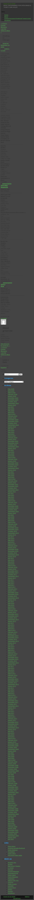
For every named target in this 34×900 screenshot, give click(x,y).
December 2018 (13, 549)
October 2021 (12, 488)
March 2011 (11, 717)
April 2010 (11, 736)
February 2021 (12, 502)
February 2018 (12, 567)
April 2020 (11, 520)
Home (6, 15)
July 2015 (11, 623)
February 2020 (12, 524)
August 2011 (12, 708)
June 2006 (11, 819)
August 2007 (12, 794)
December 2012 (13, 679)
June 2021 (11, 495)
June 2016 (11, 603)
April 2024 (11, 434)
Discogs (10, 870)
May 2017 (11, 583)
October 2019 (12, 531)
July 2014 (11, 645)
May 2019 (11, 540)
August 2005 (12, 837)
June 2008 (11, 776)
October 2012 (12, 682)
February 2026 (12, 394)
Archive (10, 864)
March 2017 (11, 587)
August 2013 (12, 664)
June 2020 (11, 517)
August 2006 (12, 816)
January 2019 (12, 547)
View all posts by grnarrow (5, 344)
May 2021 (11, 497)
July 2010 (11, 731)
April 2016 (11, 607)
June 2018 (11, 560)
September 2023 (13, 446)
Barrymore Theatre (14, 866)
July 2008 (11, 774)
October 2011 (12, 704)
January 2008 (12, 785)
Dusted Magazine (13, 871)
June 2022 (11, 473)
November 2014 (13, 637)
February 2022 (12, 481)
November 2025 (13, 400)
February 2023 (12, 459)
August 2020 (12, 513)
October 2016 (12, 596)
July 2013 (11, 666)
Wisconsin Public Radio (15, 855)
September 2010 (13, 727)
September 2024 (13, 425)
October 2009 (12, 747)
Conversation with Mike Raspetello (6, 185)
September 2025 (13, 403)
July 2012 (11, 688)
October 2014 (12, 639)
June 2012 (11, 690)
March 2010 (11, 738)
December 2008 (13, 765)
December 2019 (13, 527)
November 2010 (13, 724)
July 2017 (11, 580)
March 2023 (11, 457)
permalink (4, 318)
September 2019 (13, 533)
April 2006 (11, 823)
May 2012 (11, 691)
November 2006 (13, 810)
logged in (3, 367)
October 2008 (12, 769)
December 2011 (13, 700)
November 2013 (13, 659)
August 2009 (12, 751)
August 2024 (12, 427)
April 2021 (11, 499)
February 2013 (12, 675)
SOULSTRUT (12, 888)
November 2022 (13, 464)
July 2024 (11, 428)
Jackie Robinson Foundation (13, 851)
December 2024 (13, 419)
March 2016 (11, 609)
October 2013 (12, 661)
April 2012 (11, 693)
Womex (10, 891)
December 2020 (13, 506)
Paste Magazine (13, 877)
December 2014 (13, 636)
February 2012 (12, 697)
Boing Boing (11, 846)
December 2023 (13, 441)
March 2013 (11, 673)
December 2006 (13, 808)
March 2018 (11, 565)
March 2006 (11, 825)
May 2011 (11, 713)
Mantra (27, 896)
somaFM (10, 886)
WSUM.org (11, 893)
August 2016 (12, 600)
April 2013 (11, 672)
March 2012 (11, 695)
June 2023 (11, 452)
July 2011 (11, 709)
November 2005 (13, 832)
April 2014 (11, 650)
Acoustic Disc (12, 862)
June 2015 (11, 625)
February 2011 (12, 718)
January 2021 (12, 504)
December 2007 (13, 787)
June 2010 (11, 733)
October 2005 (12, 834)
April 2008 (11, 780)
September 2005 (13, 836)
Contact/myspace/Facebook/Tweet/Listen (17, 18)
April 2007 (11, 801)
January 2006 (12, 828)
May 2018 (11, 562)
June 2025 (11, 409)
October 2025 (12, 401)
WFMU (10, 889)
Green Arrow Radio (9, 4)
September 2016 (13, 598)
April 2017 (11, 585)
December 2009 (13, 744)
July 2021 (11, 493)
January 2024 (12, 439)
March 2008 (11, 781)
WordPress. (17, 898)
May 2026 (11, 389)
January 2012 (12, 699)
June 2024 (11, 430)
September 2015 (13, 619)
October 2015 (12, 618)
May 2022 (11, 475)
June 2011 (11, 711)
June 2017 (11, 582)
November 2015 (13, 616)
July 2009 (11, 753)
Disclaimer (7, 20)
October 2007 (12, 790)
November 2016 (13, 594)
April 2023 (11, 455)
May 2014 (11, 648)
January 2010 (12, 742)
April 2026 (11, 391)
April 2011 (11, 715)
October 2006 (12, 812)
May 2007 (11, 799)
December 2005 (13, 830)
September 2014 (13, 641)
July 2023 (11, 450)
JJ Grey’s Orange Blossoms (4, 25)
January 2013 (12, 677)
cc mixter (11, 868)
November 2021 (13, 486)
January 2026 (12, 396)
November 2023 (13, 443)
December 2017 (13, 571)
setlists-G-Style (5, 49)
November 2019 (13, 529)
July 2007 (11, 796)
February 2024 (12, 437)
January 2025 (12, 418)
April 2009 (11, 758)
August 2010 (12, 729)
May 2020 (11, 518)
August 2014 (12, 643)
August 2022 (12, 470)
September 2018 (13, 555)
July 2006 (11, 817)
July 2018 (11, 558)
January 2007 (12, 807)
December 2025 (13, 398)
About (6, 17)
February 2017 (12, 589)
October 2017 (12, 574)
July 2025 (11, 407)
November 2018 (13, 551)
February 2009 (12, 762)
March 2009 (11, 760)
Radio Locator (12, 884)
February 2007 (12, 805)
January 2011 (12, 720)
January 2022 (12, 482)
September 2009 (13, 749)
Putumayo (11, 879)
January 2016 (12, 612)
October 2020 (12, 509)
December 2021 (13, 484)
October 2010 (12, 726)
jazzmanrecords (13, 873)
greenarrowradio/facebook (16, 848)
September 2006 (13, 814)
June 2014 (11, 646)
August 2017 (12, 578)
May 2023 (11, 454)
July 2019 (11, 536)
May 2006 (11, 821)
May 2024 (11, 432)
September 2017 (13, 576)
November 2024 (13, 421)
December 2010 (13, 722)
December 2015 (13, 614)
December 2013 (13, 657)
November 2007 (13, 789)
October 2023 (12, 445)
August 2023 (12, 448)
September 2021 (13, 490)
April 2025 (11, 412)
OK (21, 374)
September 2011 (13, 706)
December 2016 (13, 592)
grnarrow (6, 43)
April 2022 (11, 477)
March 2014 (11, 652)
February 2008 (12, 783)
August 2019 (12, 535)
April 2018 (11, 564)
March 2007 (11, 803)
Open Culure (12, 853)
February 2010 (12, 740)
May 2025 (11, 410)
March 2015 (11, 630)
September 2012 (13, 684)
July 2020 (11, 515)
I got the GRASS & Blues (5, 30)
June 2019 (11, 538)
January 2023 (12, 461)
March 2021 (11, 500)
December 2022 (13, 463)
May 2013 (11, 670)
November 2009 (13, 745)
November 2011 (13, 702)
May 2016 (11, 605)
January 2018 (12, 569)
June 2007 (11, 798)
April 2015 (11, 628)
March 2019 (11, 544)
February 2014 (12, 654)
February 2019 (12, 546)
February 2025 (12, 416)
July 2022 (11, 472)
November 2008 (13, 767)
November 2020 (13, 508)
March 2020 (11, 522)
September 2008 (13, 771)
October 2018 (12, 553)
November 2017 (13, 573)
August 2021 (12, 491)
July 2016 (11, 601)
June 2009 (11, 754)
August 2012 (12, 686)
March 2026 (11, 392)
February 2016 (12, 610)
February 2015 (12, 632)
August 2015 (12, 621)
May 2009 (11, 756)
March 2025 (11, 414)
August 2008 (12, 772)
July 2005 (11, 839)
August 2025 (12, 405)
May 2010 (11, 735)
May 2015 (11, 627)
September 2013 (13, 663)
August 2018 (12, 556)
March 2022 (11, 479)
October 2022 (12, 466)
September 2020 (13, 511)
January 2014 (12, 655)
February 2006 (12, 826)
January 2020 (12, 526)
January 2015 (12, 634)
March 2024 (11, 436)
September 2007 (13, 792)
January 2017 (12, 591)
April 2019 (11, 542)
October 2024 (12, 423)
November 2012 (13, 681)
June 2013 (11, 668)
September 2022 (13, 468)
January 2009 (12, 763)
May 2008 (11, 778)
